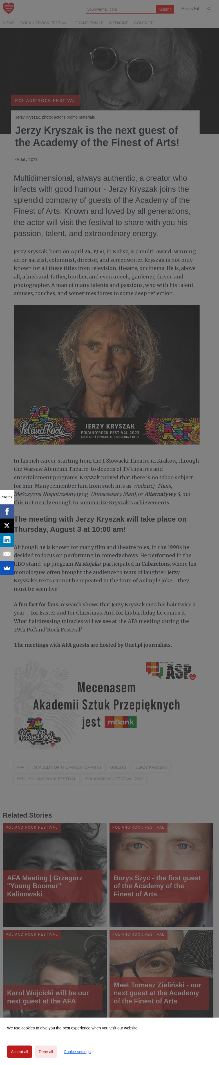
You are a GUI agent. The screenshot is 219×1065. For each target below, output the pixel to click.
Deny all (46, 1051)
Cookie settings (77, 1051)
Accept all (19, 1051)
